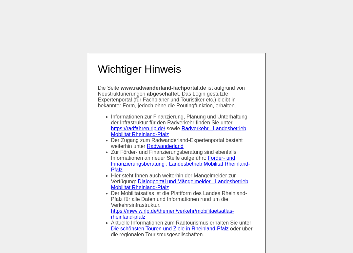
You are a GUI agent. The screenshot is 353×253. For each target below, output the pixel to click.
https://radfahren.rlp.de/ (138, 128)
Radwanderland (165, 146)
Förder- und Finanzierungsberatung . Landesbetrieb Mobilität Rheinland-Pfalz (180, 163)
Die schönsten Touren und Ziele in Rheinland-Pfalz (170, 228)
